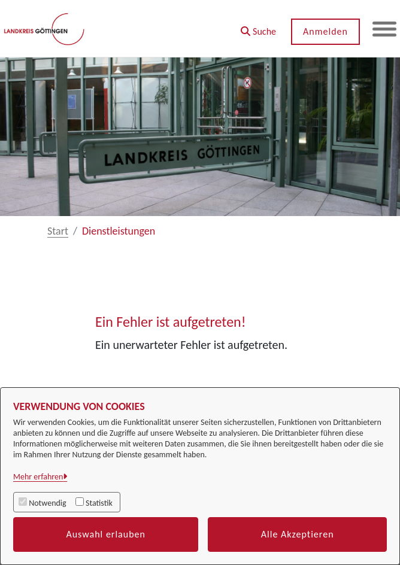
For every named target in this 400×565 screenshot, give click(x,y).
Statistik (99, 503)
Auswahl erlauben (106, 534)
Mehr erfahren (38, 477)
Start (57, 231)
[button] (258, 27)
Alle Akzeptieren (297, 534)
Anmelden (325, 31)
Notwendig (47, 503)
